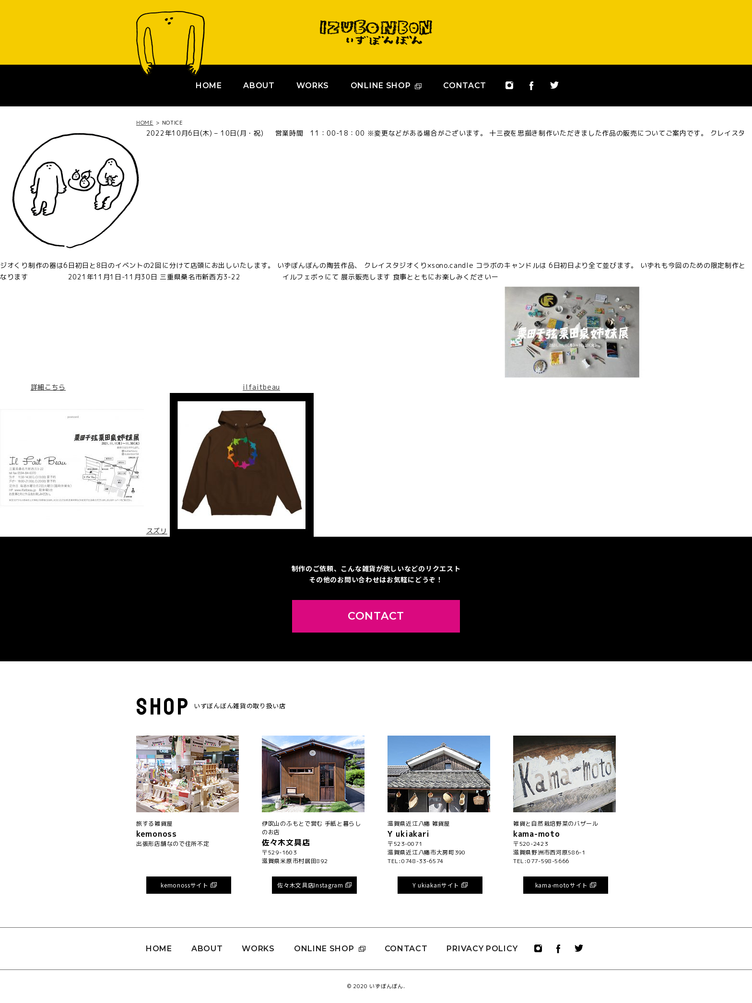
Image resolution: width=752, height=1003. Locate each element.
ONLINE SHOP (386, 85)
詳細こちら (48, 387)
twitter (554, 89)
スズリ (156, 530)
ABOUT (259, 85)
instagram (509, 90)
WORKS (312, 85)
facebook (531, 90)
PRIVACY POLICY (481, 948)
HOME (209, 85)
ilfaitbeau (261, 387)
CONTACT (464, 85)
